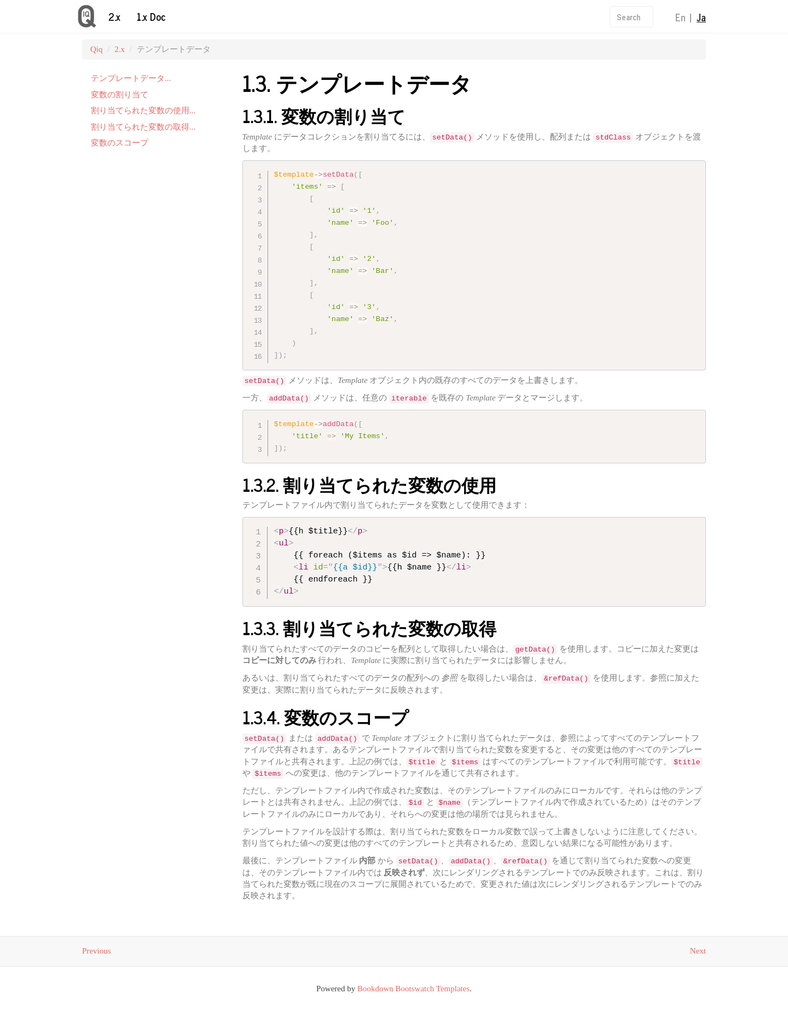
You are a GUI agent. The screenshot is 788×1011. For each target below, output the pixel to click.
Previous (96, 951)
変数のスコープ (119, 142)
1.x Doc (151, 16)
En (680, 17)
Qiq (96, 49)
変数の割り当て (119, 94)
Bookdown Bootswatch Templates (413, 988)
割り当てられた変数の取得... (143, 127)
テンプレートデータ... (131, 78)
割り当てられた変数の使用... (143, 110)
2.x (114, 16)
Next (698, 951)
